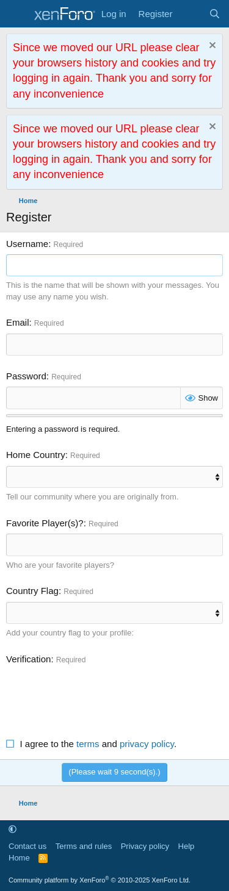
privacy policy (147, 744)
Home (19, 857)
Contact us (27, 846)
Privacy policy (145, 846)
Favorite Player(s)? (45, 523)
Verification (28, 659)
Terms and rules (84, 846)
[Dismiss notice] (211, 46)
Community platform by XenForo (100, 880)
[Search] (215, 13)
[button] (12, 829)
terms (88, 744)
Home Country (35, 454)
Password (26, 376)
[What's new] (190, 13)
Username (27, 243)
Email (17, 322)
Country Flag (32, 590)
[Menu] (16, 14)
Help (186, 846)
